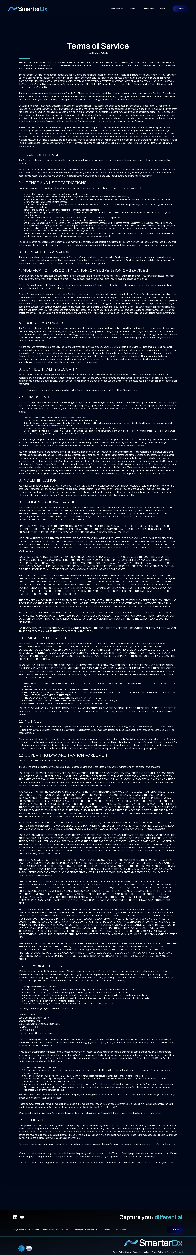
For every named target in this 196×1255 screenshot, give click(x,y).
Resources (89, 1230)
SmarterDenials (47, 1230)
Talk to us (180, 9)
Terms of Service (174, 1252)
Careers (115, 1230)
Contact (123, 1230)
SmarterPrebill (33, 1230)
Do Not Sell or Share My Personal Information (131, 1252)
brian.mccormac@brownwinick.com (36, 1033)
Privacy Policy (157, 1252)
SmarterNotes (62, 1230)
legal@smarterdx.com (129, 390)
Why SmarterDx (118, 9)
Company (106, 1230)
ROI (98, 1230)
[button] (134, 9)
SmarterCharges (76, 1230)
